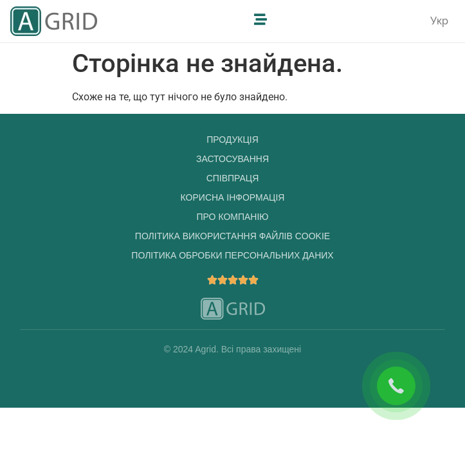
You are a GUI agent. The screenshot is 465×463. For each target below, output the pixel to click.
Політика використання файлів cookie (232, 236)
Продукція (232, 139)
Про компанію (233, 217)
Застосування (232, 159)
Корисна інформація (233, 197)
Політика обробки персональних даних (232, 255)
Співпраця (232, 178)
